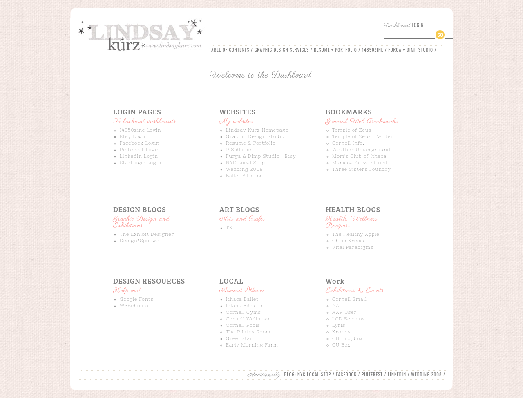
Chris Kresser (350, 240)
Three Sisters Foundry (361, 169)
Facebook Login (140, 143)
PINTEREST (372, 374)
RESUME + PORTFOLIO (335, 50)
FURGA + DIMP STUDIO (410, 50)
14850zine (238, 149)
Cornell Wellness (247, 318)
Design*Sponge (139, 240)
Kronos (341, 331)
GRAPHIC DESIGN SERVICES (281, 50)
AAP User (344, 312)
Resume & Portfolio (251, 143)
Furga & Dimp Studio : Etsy (261, 156)
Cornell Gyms (243, 312)
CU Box (341, 344)
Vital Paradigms (352, 247)
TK (229, 227)
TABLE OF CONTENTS (229, 50)
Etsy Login (133, 136)
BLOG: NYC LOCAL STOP (307, 374)
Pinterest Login (140, 149)
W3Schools (134, 305)
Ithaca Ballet (242, 299)
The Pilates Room (248, 331)
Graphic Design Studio (255, 136)
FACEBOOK (346, 374)
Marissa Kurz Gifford (359, 162)
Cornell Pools (243, 325)
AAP (337, 305)
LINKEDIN (397, 374)
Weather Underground (361, 149)
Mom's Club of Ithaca (359, 156)
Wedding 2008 (244, 169)
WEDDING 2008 (426, 374)
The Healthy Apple (356, 234)
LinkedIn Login (139, 156)
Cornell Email (349, 299)
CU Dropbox (347, 338)
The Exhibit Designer (147, 234)
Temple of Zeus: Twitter (362, 136)
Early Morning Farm (252, 344)
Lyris (338, 325)
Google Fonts (137, 299)
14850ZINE (372, 50)
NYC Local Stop (245, 162)
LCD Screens (348, 318)
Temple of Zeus (351, 129)
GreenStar (239, 338)
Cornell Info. (348, 143)
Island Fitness (244, 305)
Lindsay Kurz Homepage (257, 129)
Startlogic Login (140, 162)
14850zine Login (140, 129)
